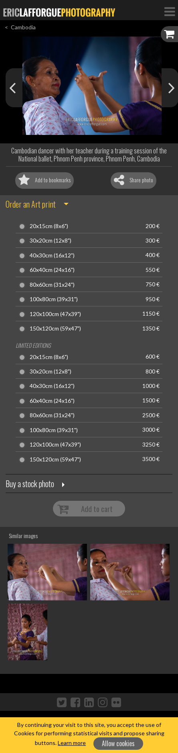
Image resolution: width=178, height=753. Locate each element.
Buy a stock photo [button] (30, 484)
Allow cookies (118, 743)
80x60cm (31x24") (52, 285)
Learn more (72, 742)
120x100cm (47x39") (55, 314)
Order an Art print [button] (31, 204)
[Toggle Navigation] (169, 11)
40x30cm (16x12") (52, 255)
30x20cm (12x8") (50, 240)
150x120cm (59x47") (55, 328)
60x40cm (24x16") (52, 270)
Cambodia (23, 27)
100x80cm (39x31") (54, 299)
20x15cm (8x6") (49, 226)
